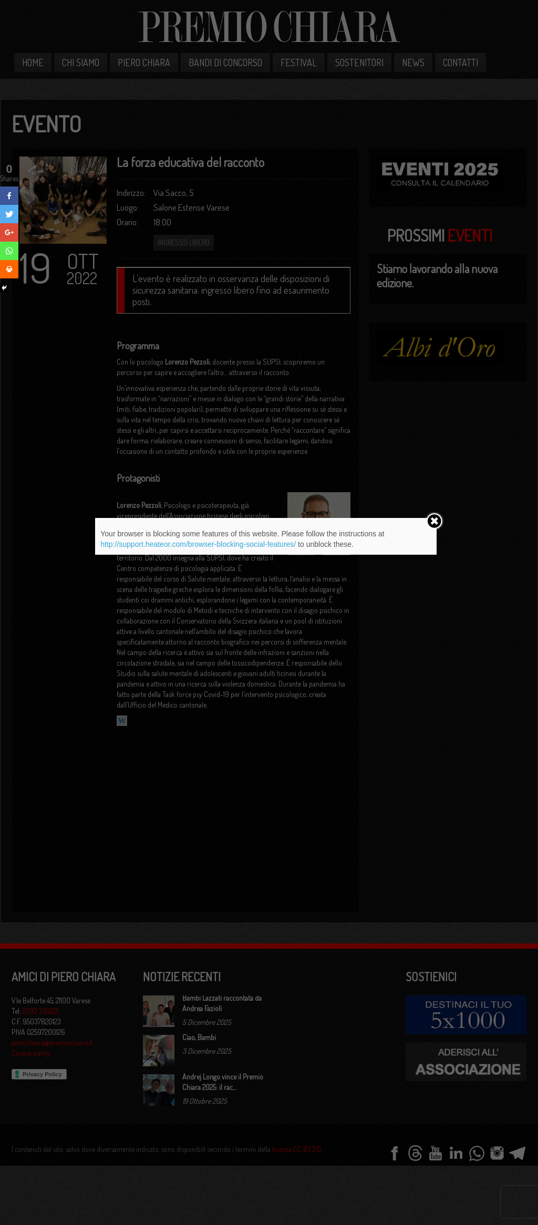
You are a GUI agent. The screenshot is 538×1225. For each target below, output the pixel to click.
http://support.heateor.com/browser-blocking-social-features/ (198, 544)
